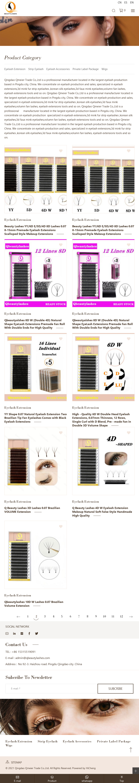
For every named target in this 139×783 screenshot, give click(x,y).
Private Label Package (86, 69)
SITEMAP (16, 762)
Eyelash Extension (14, 69)
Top (131, 750)
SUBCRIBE (114, 688)
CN (119, 2)
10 (104, 616)
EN (132, 2)
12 (121, 616)
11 (112, 616)
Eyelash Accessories (58, 69)
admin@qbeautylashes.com (32, 658)
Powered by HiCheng (84, 768)
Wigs (105, 69)
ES (125, 2)
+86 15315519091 (24, 651)
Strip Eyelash (35, 69)
